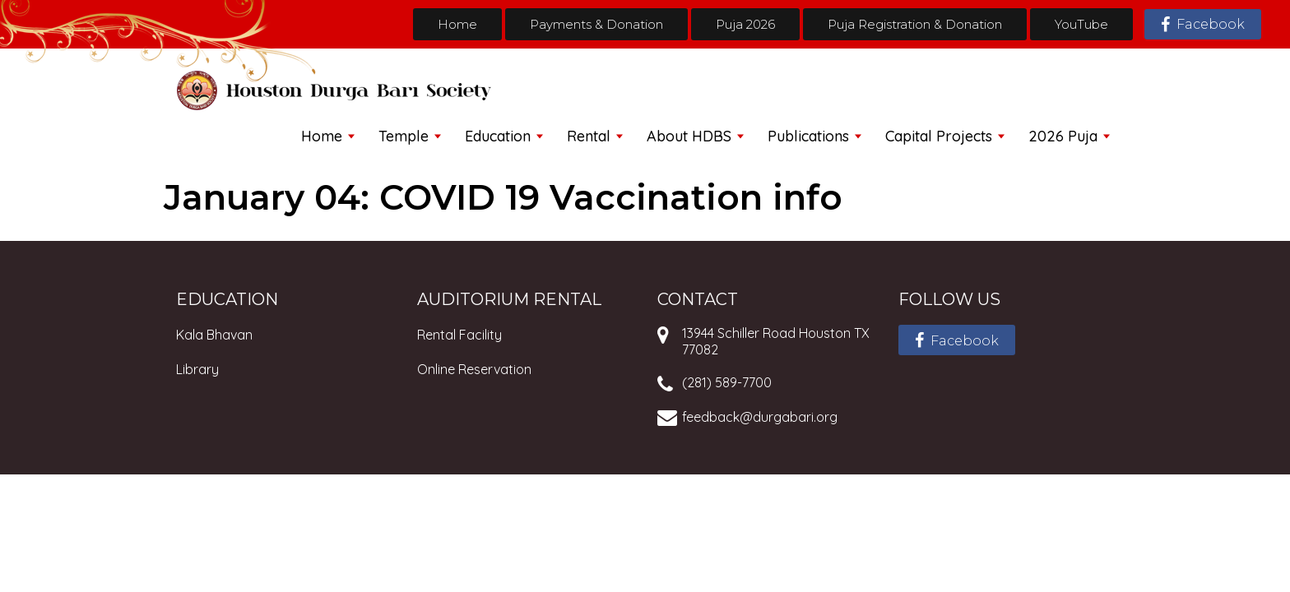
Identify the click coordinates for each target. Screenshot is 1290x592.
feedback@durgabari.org (760, 417)
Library (197, 369)
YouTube (1081, 24)
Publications (808, 136)
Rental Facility (459, 334)
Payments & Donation (596, 24)
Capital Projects (938, 136)
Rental (588, 136)
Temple (403, 136)
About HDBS (689, 136)
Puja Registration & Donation (915, 24)
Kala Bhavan (214, 334)
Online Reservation (474, 369)
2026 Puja (1062, 136)
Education (498, 136)
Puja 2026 (745, 24)
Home (457, 24)
